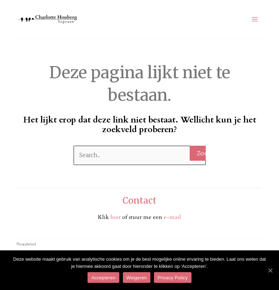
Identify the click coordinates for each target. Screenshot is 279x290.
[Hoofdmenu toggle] (255, 19)
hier (116, 217)
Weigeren (136, 277)
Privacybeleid (26, 243)
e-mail (172, 217)
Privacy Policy (173, 277)
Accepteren (103, 277)
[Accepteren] (270, 270)
